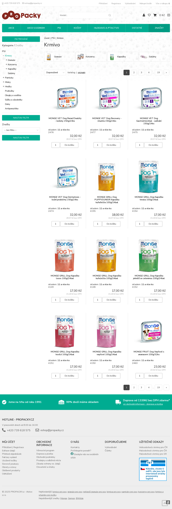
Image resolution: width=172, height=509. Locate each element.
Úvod (46, 38)
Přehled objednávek (11, 453)
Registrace (116, 3)
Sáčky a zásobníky (13, 99)
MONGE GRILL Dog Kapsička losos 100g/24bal (65, 277)
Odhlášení (7, 473)
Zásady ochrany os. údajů (48, 463)
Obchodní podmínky (45, 457)
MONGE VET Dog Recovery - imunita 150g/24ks (106, 119)
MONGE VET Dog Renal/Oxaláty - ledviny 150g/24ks (65, 119)
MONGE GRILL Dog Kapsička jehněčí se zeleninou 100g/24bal (149, 277)
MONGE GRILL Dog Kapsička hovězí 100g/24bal (65, 353)
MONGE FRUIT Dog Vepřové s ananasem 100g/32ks (149, 353)
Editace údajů (8, 450)
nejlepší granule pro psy (94, 491)
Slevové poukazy (10, 463)
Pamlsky (9, 77)
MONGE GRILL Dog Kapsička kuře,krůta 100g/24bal (107, 277)
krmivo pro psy (60, 491)
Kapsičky (12, 68)
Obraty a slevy (9, 467)
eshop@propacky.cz (32, 3)
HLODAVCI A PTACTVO (106, 27)
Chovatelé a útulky (45, 467)
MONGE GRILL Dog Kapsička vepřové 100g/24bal (107, 353)
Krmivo (8, 55)
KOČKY (77, 27)
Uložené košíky (9, 460)
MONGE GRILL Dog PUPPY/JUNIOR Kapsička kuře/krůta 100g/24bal (106, 200)
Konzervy (12, 64)
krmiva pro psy (114, 491)
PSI (59, 27)
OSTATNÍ (137, 27)
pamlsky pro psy (129, 491)
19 (158, 72)
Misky (8, 82)
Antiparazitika (11, 108)
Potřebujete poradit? (81, 450)
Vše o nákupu (163, 3)
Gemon (71, 498)
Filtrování (21, 39)
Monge (63, 498)
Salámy (11, 73)
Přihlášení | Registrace (13, 447)
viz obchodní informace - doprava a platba (143, 404)
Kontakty (75, 447)
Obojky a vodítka (13, 95)
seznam (81, 72)
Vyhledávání (130, 3)
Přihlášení (103, 3)
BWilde (79, 498)
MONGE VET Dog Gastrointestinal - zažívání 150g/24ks (148, 121)
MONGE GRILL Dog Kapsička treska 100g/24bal (149, 198)
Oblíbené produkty (11, 470)
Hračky (8, 86)
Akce (11, 27)
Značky (159, 27)
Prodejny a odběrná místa (48, 460)
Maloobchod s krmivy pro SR (153, 453)
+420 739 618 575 (11, 3)
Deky (7, 104)
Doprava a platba (44, 453)
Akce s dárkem (36, 27)
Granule (11, 60)
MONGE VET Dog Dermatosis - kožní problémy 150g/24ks (65, 198)
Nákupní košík (146, 3)
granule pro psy (74, 491)
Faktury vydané (9, 457)
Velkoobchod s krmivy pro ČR (153, 447)
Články (108, 450)
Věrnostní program (45, 450)
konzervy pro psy (146, 491)
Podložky (9, 90)
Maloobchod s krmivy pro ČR (153, 450)
